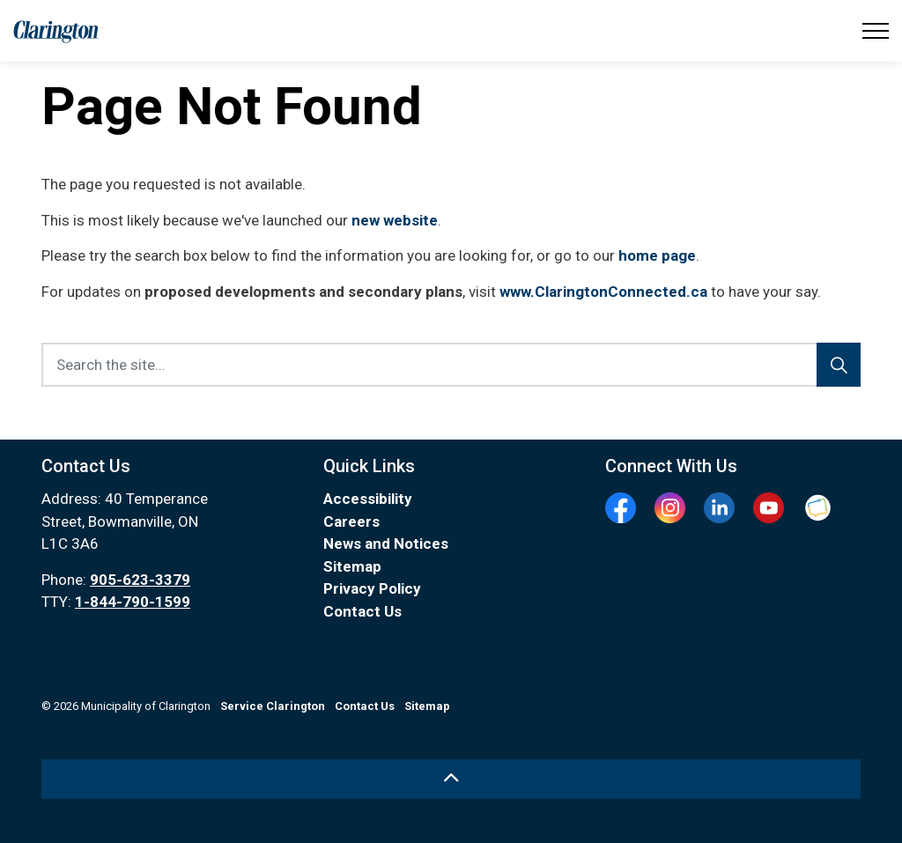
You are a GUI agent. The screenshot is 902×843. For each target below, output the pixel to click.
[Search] (839, 365)
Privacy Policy (372, 588)
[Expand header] (875, 31)
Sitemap (352, 566)
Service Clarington (272, 706)
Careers (351, 521)
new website (394, 220)
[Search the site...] (451, 365)
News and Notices (385, 543)
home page (657, 255)
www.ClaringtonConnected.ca (603, 291)
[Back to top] (451, 779)
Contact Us (362, 611)
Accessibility (367, 498)
